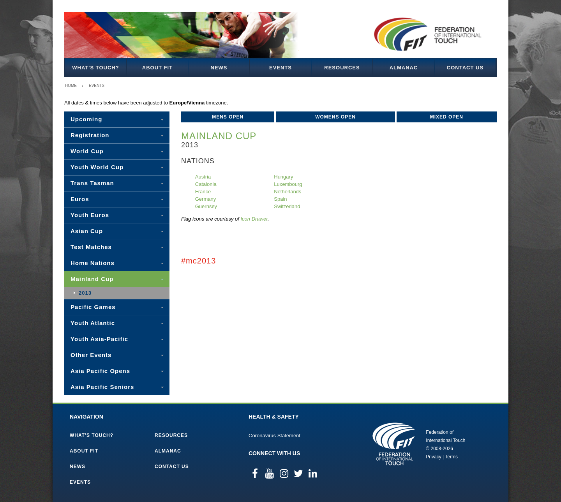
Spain (280, 199)
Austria (203, 177)
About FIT (157, 68)
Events (280, 68)
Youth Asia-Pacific (99, 339)
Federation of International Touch (393, 443)
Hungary (283, 177)
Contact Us (465, 68)
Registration (90, 135)
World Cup (87, 151)
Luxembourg (288, 184)
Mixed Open (446, 117)
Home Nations (93, 263)
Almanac (404, 68)
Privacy (433, 457)
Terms (451, 457)
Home (71, 85)
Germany (205, 199)
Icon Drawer (254, 219)
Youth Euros (90, 215)
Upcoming (86, 119)
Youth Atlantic (93, 323)
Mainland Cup (92, 279)
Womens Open (335, 117)
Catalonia (206, 184)
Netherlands (287, 191)
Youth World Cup (97, 167)
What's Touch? (95, 68)
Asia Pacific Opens (100, 371)
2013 (85, 293)
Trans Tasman (92, 183)
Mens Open (227, 117)
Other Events (91, 355)
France (203, 191)
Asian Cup (87, 231)
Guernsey (206, 206)
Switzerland (287, 206)
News (219, 68)
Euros (80, 199)
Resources (342, 68)
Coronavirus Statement (274, 435)
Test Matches (91, 247)
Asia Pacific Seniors (102, 387)
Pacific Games (93, 307)
